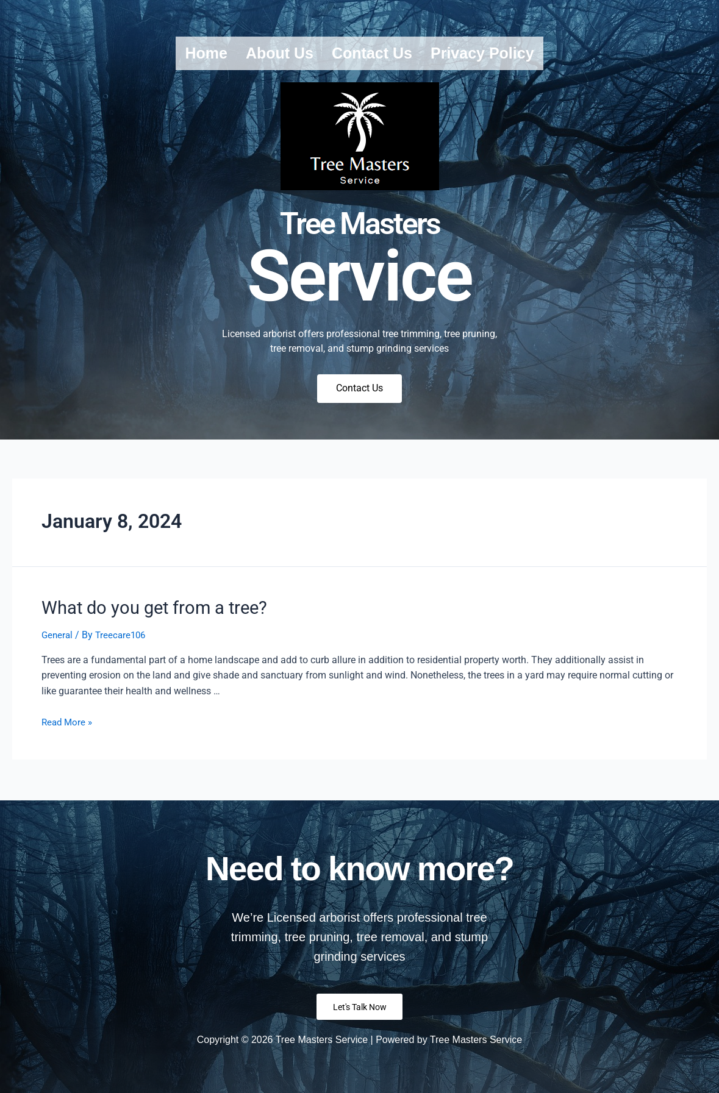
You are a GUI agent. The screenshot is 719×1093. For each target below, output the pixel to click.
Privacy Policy (482, 53)
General (57, 637)
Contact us (372, 53)
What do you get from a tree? (143, 611)
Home (206, 53)
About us (279, 53)
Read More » (68, 724)
